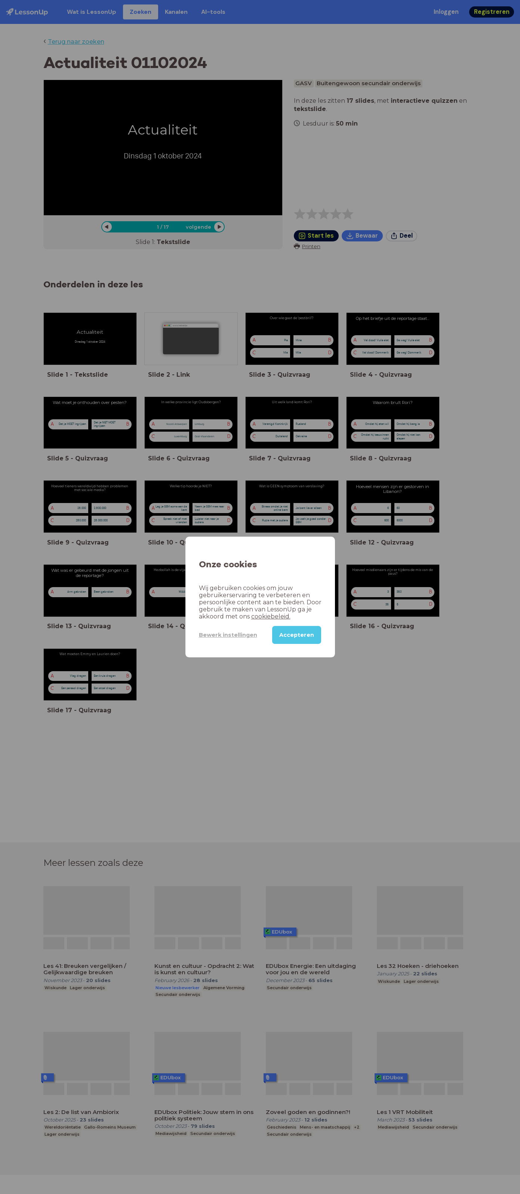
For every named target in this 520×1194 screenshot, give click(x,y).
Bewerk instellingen (228, 635)
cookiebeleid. (270, 616)
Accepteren (296, 635)
